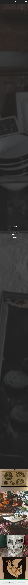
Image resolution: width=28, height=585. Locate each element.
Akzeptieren (21, 583)
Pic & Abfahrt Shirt (14, 237)
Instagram (14, 234)
